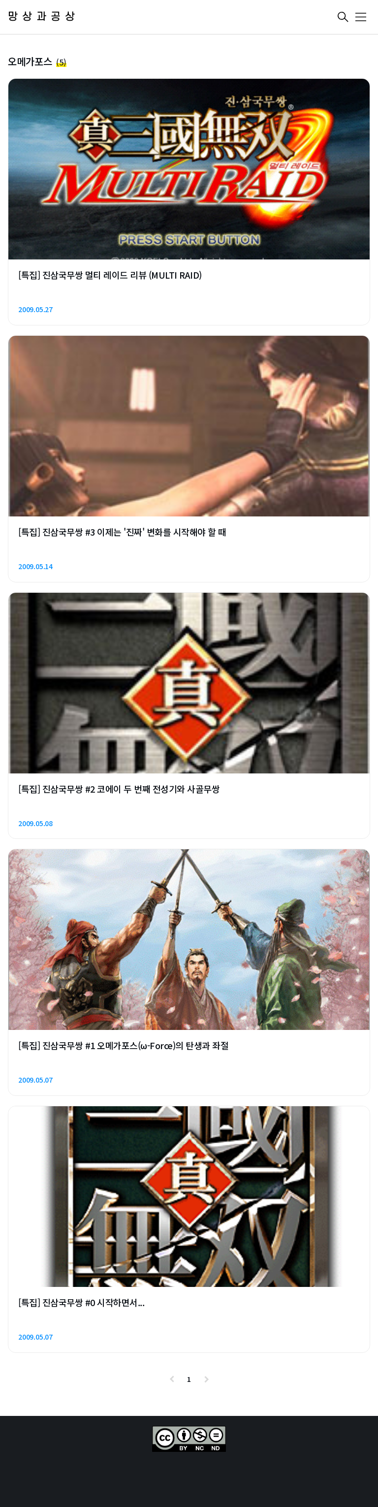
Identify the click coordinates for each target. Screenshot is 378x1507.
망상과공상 (43, 17)
